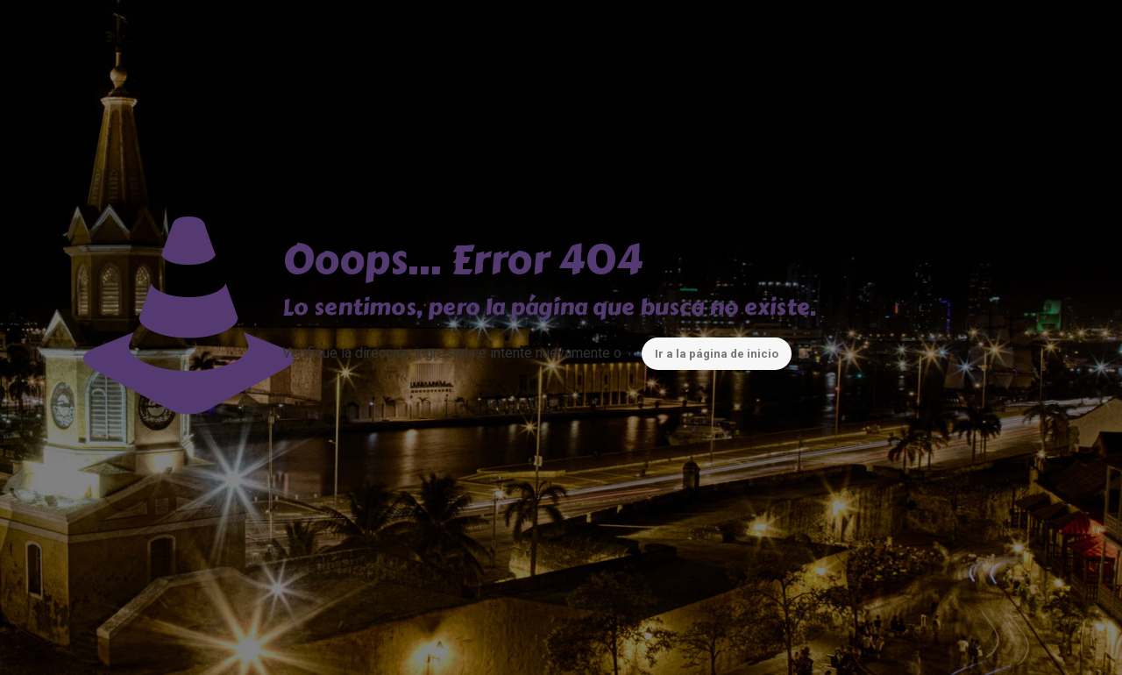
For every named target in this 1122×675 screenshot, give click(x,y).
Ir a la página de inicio (716, 353)
